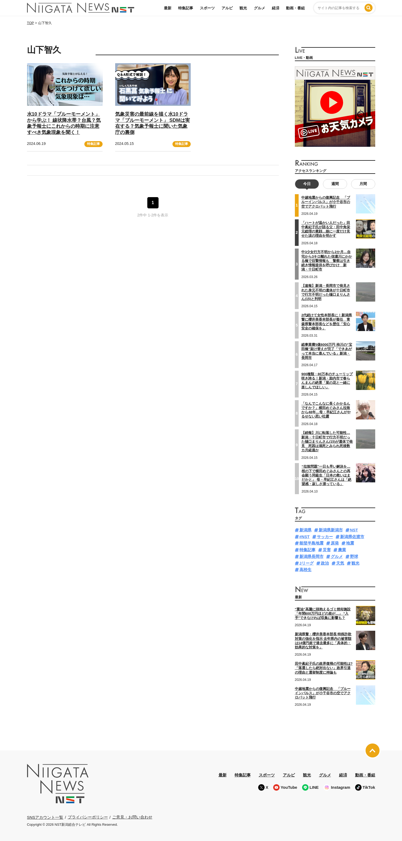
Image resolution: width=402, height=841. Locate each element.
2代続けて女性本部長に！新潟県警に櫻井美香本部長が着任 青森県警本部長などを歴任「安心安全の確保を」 (326, 321)
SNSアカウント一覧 (45, 817)
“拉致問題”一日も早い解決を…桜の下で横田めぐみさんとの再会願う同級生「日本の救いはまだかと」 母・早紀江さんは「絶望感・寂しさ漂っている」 (326, 475)
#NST (304, 536)
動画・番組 (295, 8)
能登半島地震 (311, 543)
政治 (325, 563)
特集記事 (185, 8)
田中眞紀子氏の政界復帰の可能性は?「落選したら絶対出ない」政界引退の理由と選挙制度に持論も (324, 668)
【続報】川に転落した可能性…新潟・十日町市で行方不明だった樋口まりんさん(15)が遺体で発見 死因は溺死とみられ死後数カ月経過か (327, 441)
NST (354, 530)
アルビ (227, 8)
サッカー (325, 536)
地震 (350, 543)
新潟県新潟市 (331, 530)
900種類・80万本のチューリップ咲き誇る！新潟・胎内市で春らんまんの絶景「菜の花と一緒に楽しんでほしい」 (327, 380)
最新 (167, 8)
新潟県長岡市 (311, 556)
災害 (327, 549)
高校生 (305, 569)
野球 (354, 556)
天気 (340, 563)
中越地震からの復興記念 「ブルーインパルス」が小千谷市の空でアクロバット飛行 (325, 202)
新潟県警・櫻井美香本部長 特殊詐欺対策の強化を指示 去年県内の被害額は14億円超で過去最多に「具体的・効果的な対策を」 (323, 640)
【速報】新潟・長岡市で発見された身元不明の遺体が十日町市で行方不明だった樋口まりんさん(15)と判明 (325, 292)
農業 (342, 549)
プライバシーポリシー (88, 817)
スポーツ (207, 8)
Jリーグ (306, 563)
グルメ (259, 8)
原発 (335, 543)
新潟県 (305, 530)
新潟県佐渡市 (352, 536)
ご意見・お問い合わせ (132, 817)
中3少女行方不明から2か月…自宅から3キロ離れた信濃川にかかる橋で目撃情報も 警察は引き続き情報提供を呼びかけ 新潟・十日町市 (326, 260)
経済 (275, 8)
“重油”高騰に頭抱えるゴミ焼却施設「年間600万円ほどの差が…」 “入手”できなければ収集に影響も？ (323, 613)
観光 (243, 8)
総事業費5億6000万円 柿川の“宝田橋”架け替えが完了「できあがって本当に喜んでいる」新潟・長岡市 (326, 351)
